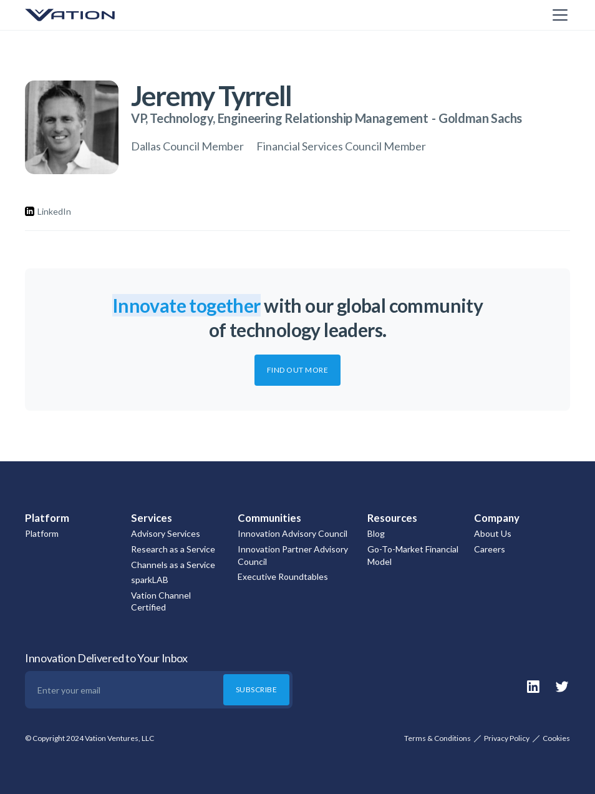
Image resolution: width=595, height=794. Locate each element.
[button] (557, 15)
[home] (87, 15)
